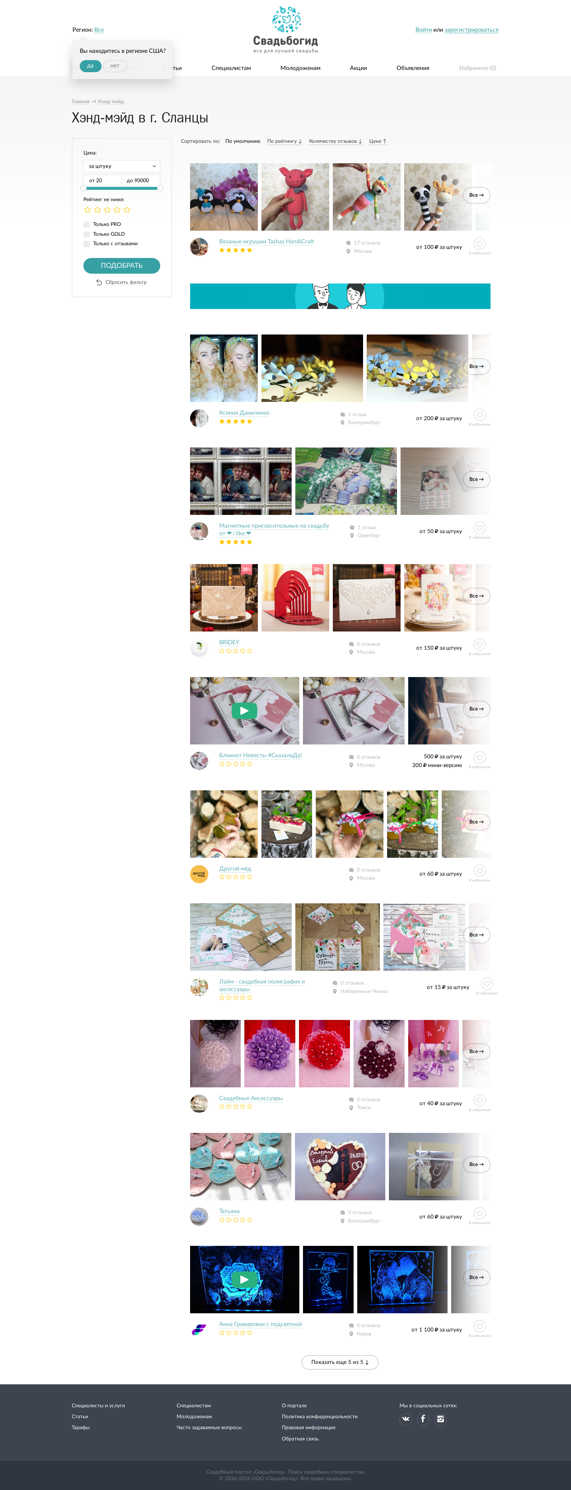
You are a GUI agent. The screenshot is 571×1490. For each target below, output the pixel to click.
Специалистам (231, 68)
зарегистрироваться (472, 30)
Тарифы (81, 1427)
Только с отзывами (115, 243)
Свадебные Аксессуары (251, 1098)
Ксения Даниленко (244, 413)
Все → (476, 195)
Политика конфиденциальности (320, 1416)
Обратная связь (300, 1439)
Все (99, 30)
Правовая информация (308, 1427)
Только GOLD (109, 234)
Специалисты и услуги (98, 1405)
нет (114, 66)
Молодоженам (300, 68)
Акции (358, 68)
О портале (294, 1405)
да (90, 66)
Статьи (172, 68)
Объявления (413, 68)
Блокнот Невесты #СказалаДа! (260, 755)
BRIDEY (229, 642)
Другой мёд (235, 869)
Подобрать (122, 265)
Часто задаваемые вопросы (209, 1427)
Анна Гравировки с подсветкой (260, 1324)
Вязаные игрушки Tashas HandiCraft (266, 242)
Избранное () (477, 68)
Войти (424, 30)
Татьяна (229, 1211)
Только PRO (107, 224)
